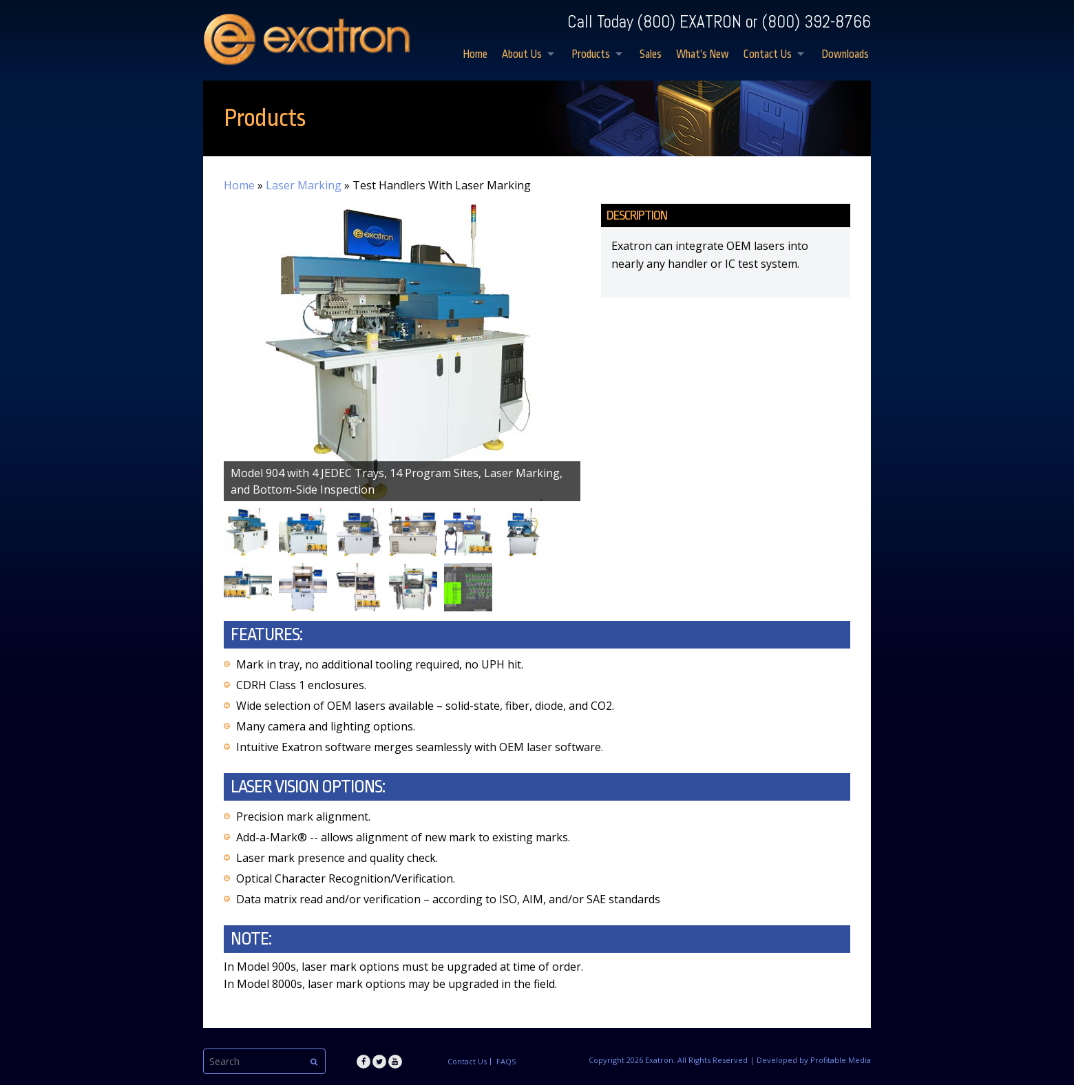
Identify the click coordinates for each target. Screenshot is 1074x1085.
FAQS (506, 1061)
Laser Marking (303, 185)
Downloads (845, 54)
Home (475, 54)
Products (590, 54)
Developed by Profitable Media (814, 1060)
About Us (522, 54)
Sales (651, 54)
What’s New (702, 54)
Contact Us (768, 54)
